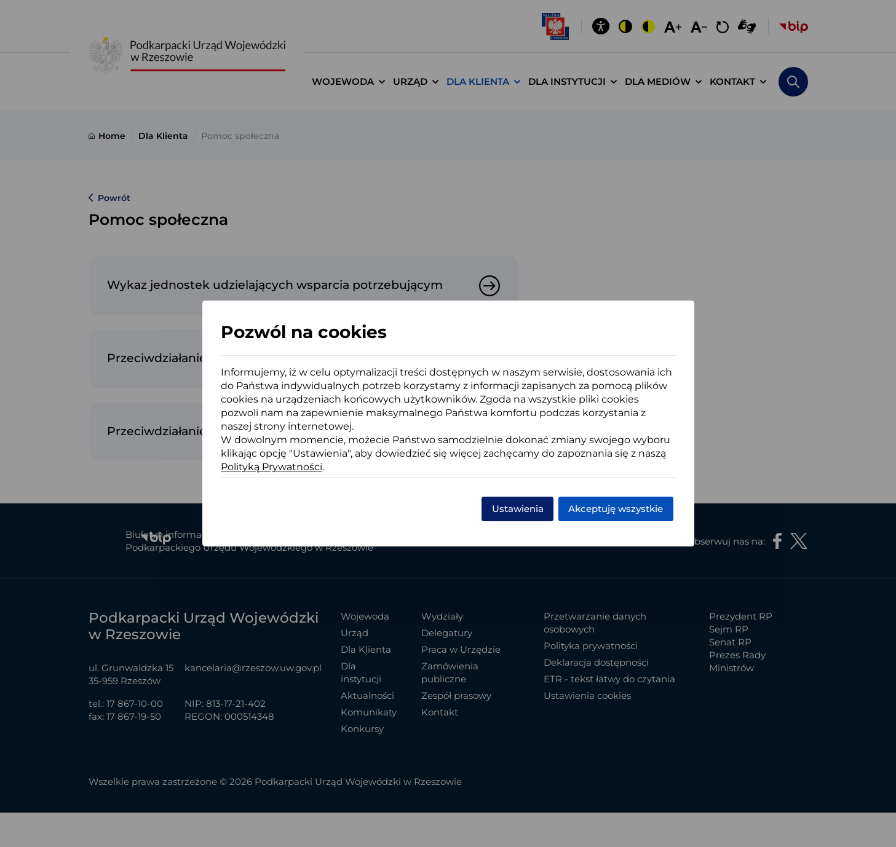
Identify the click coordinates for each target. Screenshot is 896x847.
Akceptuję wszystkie (615, 508)
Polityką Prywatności (271, 467)
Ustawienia (518, 508)
